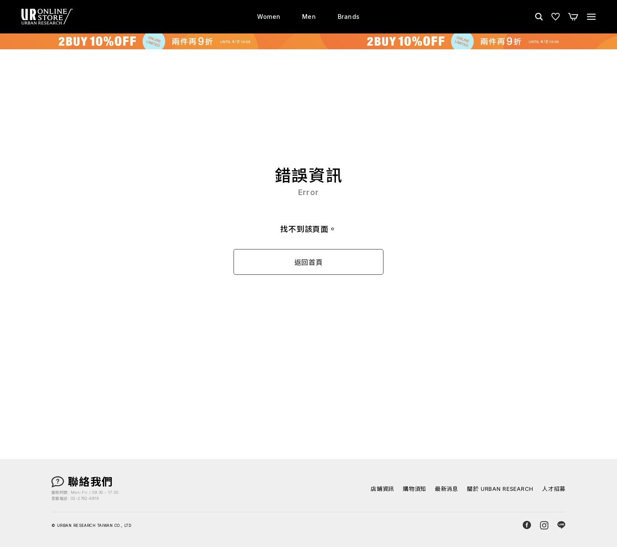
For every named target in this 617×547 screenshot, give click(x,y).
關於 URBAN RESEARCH (500, 489)
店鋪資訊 (382, 489)
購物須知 (414, 489)
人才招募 (554, 489)
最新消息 (446, 489)
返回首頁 (308, 262)
